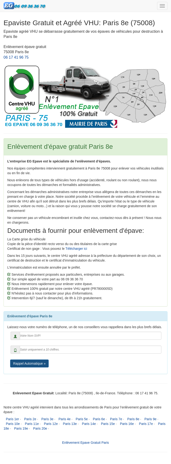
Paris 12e (51, 424)
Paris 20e (40, 428)
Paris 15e (108, 424)
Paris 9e (150, 419)
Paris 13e (70, 424)
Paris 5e (82, 419)
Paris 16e (127, 424)
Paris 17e (146, 424)
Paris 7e (116, 419)
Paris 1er (12, 419)
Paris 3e (47, 419)
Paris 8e (133, 419)
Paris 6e (99, 419)
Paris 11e (32, 424)
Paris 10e (13, 424)
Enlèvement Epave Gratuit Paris (85, 442)
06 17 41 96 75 (16, 57)
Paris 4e (65, 419)
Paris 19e (21, 428)
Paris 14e (89, 424)
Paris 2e (30, 419)
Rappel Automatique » (29, 363)
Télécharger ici (76, 248)
